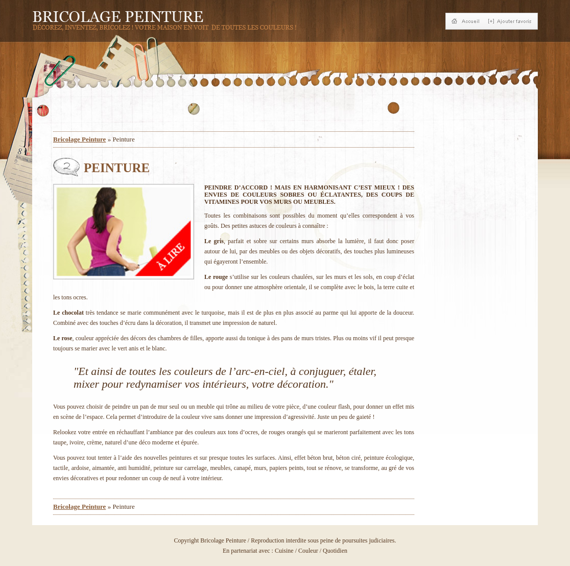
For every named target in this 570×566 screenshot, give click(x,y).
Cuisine (284, 550)
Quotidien (335, 550)
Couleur (308, 550)
